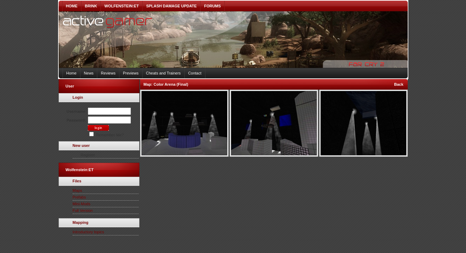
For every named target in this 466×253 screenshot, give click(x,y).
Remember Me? (106, 135)
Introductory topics (88, 232)
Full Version (83, 210)
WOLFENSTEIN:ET (121, 6)
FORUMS (212, 6)
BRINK (91, 6)
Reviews (108, 73)
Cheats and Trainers (163, 73)
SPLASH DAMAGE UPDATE (171, 6)
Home (71, 73)
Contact (195, 73)
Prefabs (79, 197)
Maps (77, 190)
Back (398, 84)
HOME (72, 6)
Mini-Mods (82, 204)
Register (88, 155)
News (89, 73)
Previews (131, 73)
